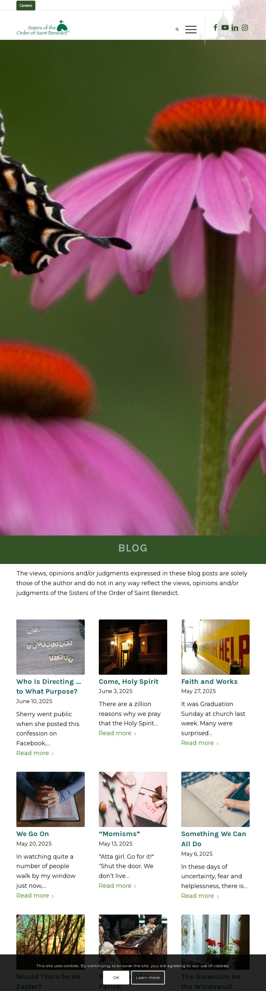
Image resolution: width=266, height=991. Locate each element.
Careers (26, 5)
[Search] (174, 29)
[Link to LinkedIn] (235, 27)
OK (116, 977)
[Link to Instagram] (245, 27)
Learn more (148, 977)
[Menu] (188, 29)
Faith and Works (209, 681)
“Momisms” (119, 834)
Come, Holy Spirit (128, 681)
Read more (35, 753)
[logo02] (43, 27)
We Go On (32, 834)
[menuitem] (174, 29)
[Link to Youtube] (225, 27)
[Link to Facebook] (215, 27)
